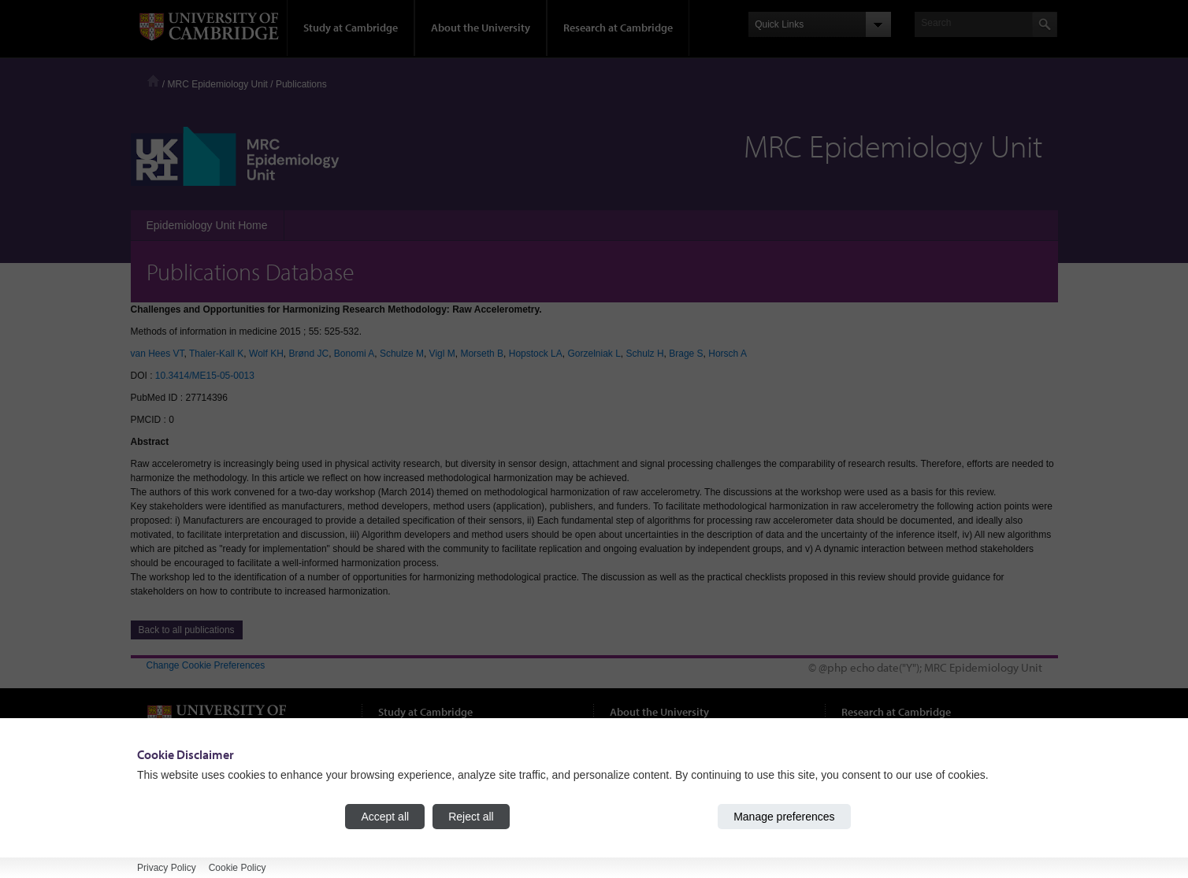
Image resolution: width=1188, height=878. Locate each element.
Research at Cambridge (618, 27)
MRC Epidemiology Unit (218, 84)
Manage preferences (783, 816)
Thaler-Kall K (216, 353)
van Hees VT (157, 353)
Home (153, 80)
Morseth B (481, 353)
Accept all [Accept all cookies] (385, 816)
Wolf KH (266, 353)
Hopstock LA (535, 353)
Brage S (686, 353)
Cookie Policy (237, 867)
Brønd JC (309, 353)
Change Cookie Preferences (206, 665)
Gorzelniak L (593, 353)
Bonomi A (354, 353)
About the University (480, 27)
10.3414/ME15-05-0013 (204, 375)
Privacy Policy (166, 867)
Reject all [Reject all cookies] (471, 816)
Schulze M (402, 353)
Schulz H (645, 353)
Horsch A (727, 353)
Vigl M (442, 353)
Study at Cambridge (350, 27)
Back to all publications (187, 629)
